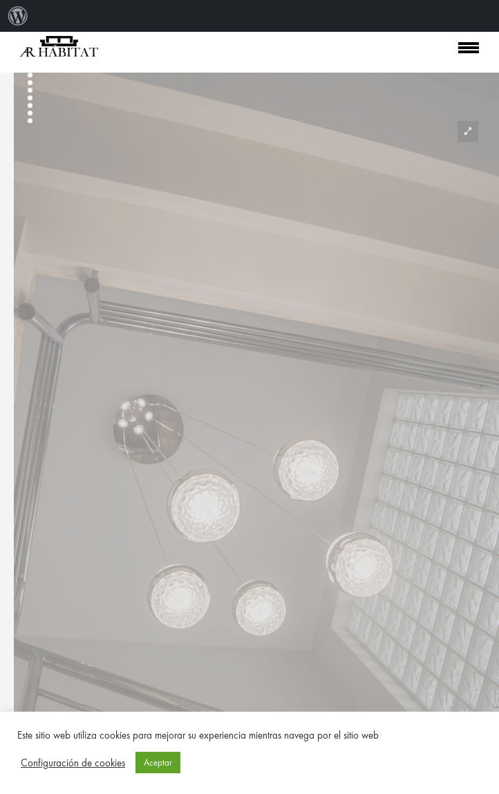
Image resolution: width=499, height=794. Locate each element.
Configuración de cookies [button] (73, 763)
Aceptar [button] (158, 762)
